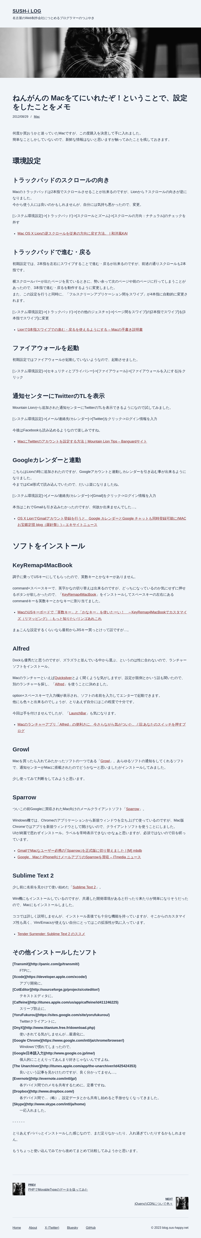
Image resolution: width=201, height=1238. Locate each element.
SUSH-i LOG (27, 11)
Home (17, 1227)
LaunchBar (77, 713)
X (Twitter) (52, 1227)
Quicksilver (63, 678)
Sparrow (132, 809)
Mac (37, 116)
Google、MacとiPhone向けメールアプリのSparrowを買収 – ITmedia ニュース (79, 857)
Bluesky (72, 1227)
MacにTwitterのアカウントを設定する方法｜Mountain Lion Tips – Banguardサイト (82, 441)
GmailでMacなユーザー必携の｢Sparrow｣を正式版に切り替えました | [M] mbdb (79, 851)
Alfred (59, 684)
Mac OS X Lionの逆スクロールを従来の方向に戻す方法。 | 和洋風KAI (72, 233)
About (33, 1227)
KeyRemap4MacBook (79, 594)
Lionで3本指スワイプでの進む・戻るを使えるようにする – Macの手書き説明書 (80, 330)
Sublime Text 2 (84, 887)
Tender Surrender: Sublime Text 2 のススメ (51, 934)
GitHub (91, 1227)
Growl (105, 761)
